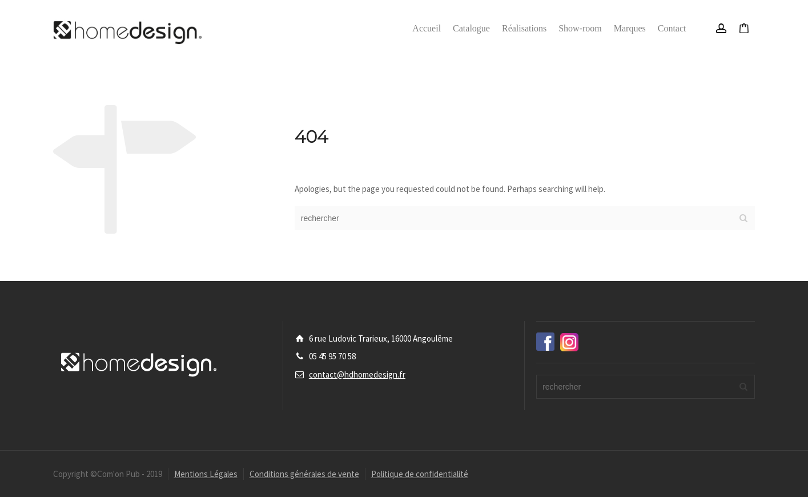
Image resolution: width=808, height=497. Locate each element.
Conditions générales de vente (304, 473)
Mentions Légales (206, 473)
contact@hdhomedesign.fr (357, 374)
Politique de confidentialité (419, 473)
